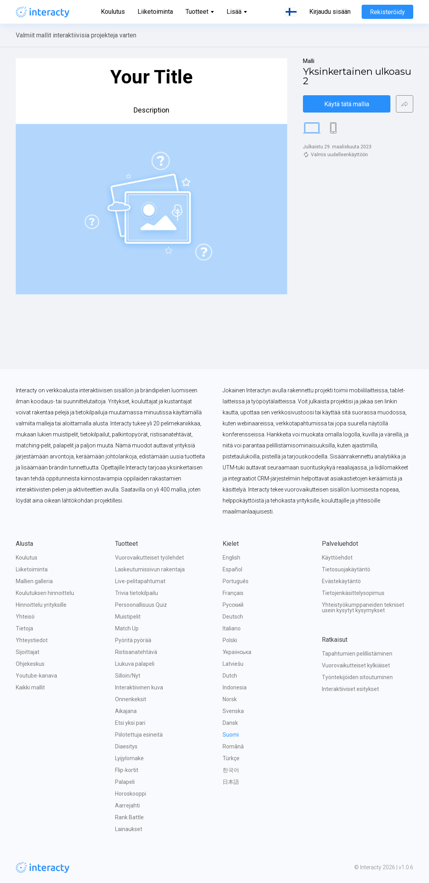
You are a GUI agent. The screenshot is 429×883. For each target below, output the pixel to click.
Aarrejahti (127, 805)
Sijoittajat (27, 652)
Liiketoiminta (155, 11)
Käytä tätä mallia (346, 104)
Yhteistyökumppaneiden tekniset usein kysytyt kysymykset (363, 607)
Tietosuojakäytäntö (346, 569)
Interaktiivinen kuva (139, 687)
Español (232, 569)
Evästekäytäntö (341, 581)
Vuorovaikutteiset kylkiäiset (356, 665)
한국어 (231, 770)
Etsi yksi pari (130, 723)
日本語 (231, 782)
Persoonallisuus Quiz (141, 605)
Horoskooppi (130, 794)
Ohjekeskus (30, 664)
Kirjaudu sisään (330, 12)
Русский (233, 605)
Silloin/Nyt (127, 675)
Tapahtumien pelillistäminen (357, 653)
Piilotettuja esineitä (139, 735)
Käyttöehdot (337, 557)
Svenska (233, 711)
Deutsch (233, 616)
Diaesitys (126, 746)
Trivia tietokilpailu (136, 593)
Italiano (232, 628)
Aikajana (126, 711)
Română (233, 746)
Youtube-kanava (36, 675)
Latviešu (233, 664)
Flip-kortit (126, 770)
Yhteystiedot (32, 640)
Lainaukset (128, 829)
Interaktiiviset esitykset (350, 689)
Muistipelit (128, 616)
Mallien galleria (34, 581)
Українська (237, 652)
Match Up (127, 628)
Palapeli (125, 782)
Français (233, 593)
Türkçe (231, 758)
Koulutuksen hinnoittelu (45, 593)
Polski (230, 640)
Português (236, 581)
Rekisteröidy (387, 12)
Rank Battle (129, 817)
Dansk (230, 723)
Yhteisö (25, 616)
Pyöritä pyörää (133, 640)
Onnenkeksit (130, 699)
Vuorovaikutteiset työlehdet (149, 557)
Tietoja (24, 628)
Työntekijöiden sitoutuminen (357, 677)
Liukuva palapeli (134, 664)
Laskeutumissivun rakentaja (150, 569)
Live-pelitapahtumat (140, 581)
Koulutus (113, 11)
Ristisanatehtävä (136, 652)
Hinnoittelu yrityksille (41, 605)
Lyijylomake (129, 758)
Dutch (230, 675)
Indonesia (235, 687)
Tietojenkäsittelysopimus (353, 593)
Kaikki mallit (30, 687)
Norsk (230, 699)
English (231, 557)
